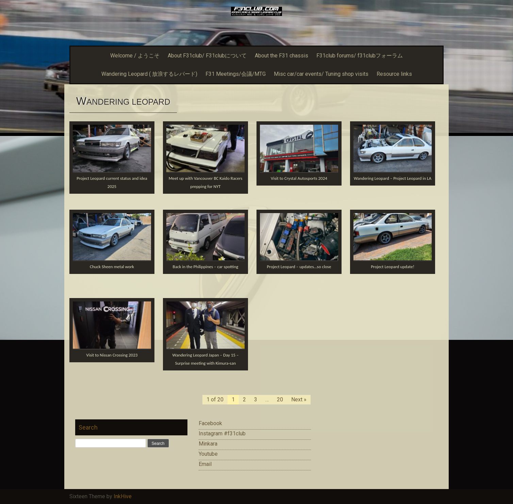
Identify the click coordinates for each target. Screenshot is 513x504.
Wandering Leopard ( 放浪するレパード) (149, 74)
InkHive (123, 496)
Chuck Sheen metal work (112, 266)
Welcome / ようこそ (135, 55)
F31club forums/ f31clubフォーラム (359, 55)
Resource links (394, 74)
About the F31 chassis (281, 55)
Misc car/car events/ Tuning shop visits (321, 74)
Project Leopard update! (392, 266)
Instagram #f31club (222, 433)
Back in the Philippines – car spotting (205, 266)
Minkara (208, 443)
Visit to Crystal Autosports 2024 (299, 178)
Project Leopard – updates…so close (299, 266)
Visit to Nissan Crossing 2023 (112, 355)
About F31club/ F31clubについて (207, 55)
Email (205, 464)
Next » (299, 399)
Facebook (210, 423)
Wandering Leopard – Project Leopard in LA (392, 178)
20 (280, 399)
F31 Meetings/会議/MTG (235, 74)
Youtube (208, 454)
